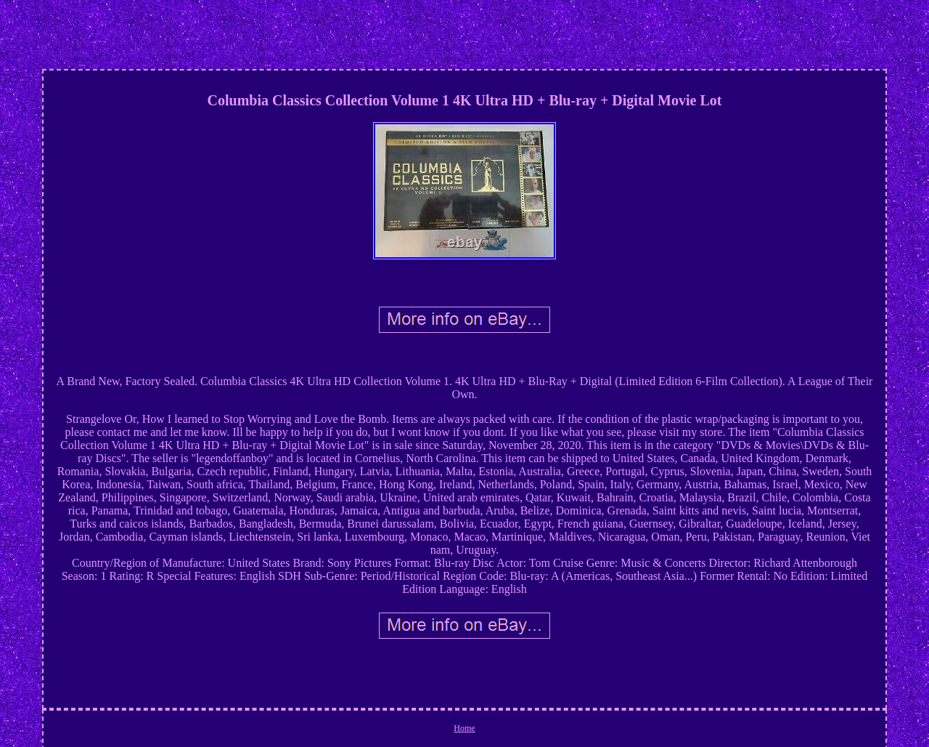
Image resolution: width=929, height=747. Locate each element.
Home (464, 728)
